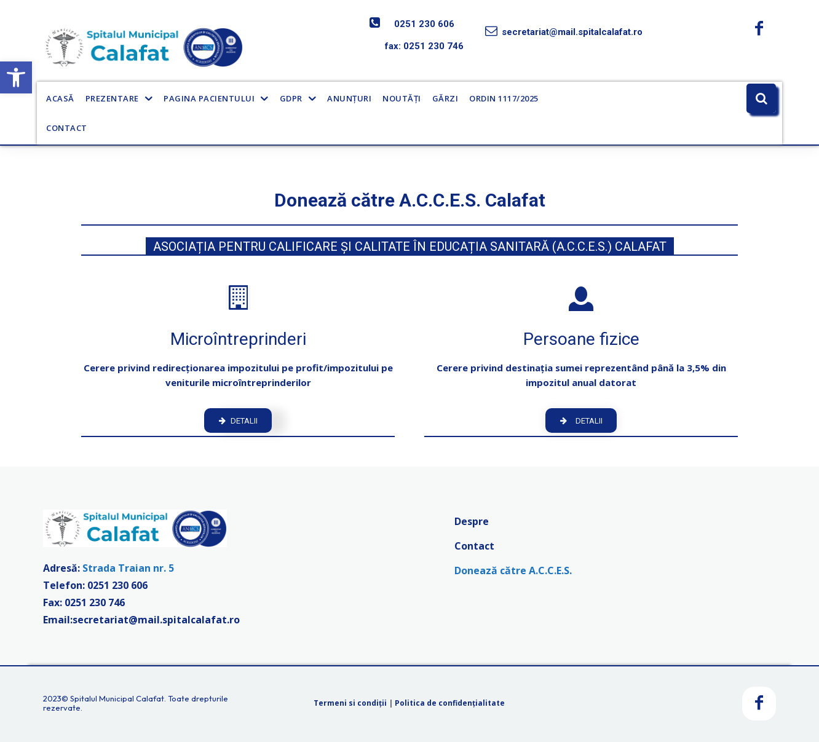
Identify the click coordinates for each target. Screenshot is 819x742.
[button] (16, 77)
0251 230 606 (424, 24)
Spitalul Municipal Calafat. (118, 698)
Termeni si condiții (350, 703)
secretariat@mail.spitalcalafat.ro (572, 31)
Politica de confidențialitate (450, 703)
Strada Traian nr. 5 (128, 568)
